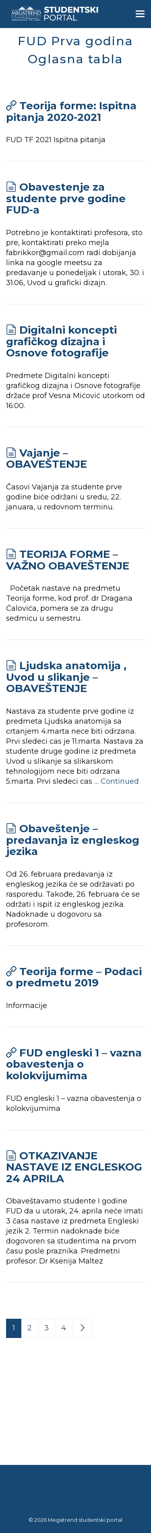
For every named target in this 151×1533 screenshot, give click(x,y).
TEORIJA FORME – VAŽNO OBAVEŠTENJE (67, 560)
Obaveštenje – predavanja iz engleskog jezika (72, 840)
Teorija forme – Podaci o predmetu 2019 (74, 977)
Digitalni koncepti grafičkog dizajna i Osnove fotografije (61, 341)
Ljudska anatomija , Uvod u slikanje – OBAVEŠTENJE (66, 677)
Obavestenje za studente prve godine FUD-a (66, 198)
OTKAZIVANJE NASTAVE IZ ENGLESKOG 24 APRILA (74, 1167)
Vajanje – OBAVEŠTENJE (46, 459)
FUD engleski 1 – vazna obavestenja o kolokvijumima (74, 1064)
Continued (120, 781)
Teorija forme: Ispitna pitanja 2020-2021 (71, 111)
